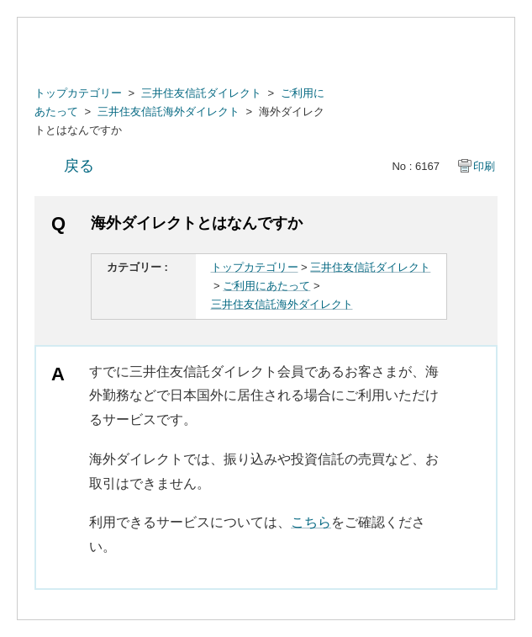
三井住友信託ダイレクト (201, 93)
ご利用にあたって (266, 285)
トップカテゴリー (78, 93)
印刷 (484, 166)
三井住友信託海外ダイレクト (168, 111)
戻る (79, 165)
